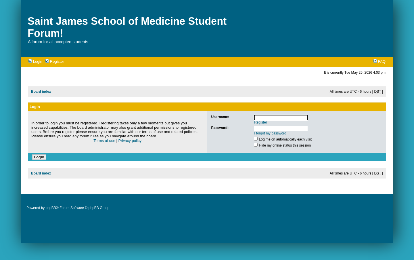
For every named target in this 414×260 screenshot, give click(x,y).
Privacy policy (130, 140)
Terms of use (104, 140)
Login (35, 61)
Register (54, 61)
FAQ (379, 61)
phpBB (51, 208)
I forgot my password (270, 133)
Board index (41, 92)
